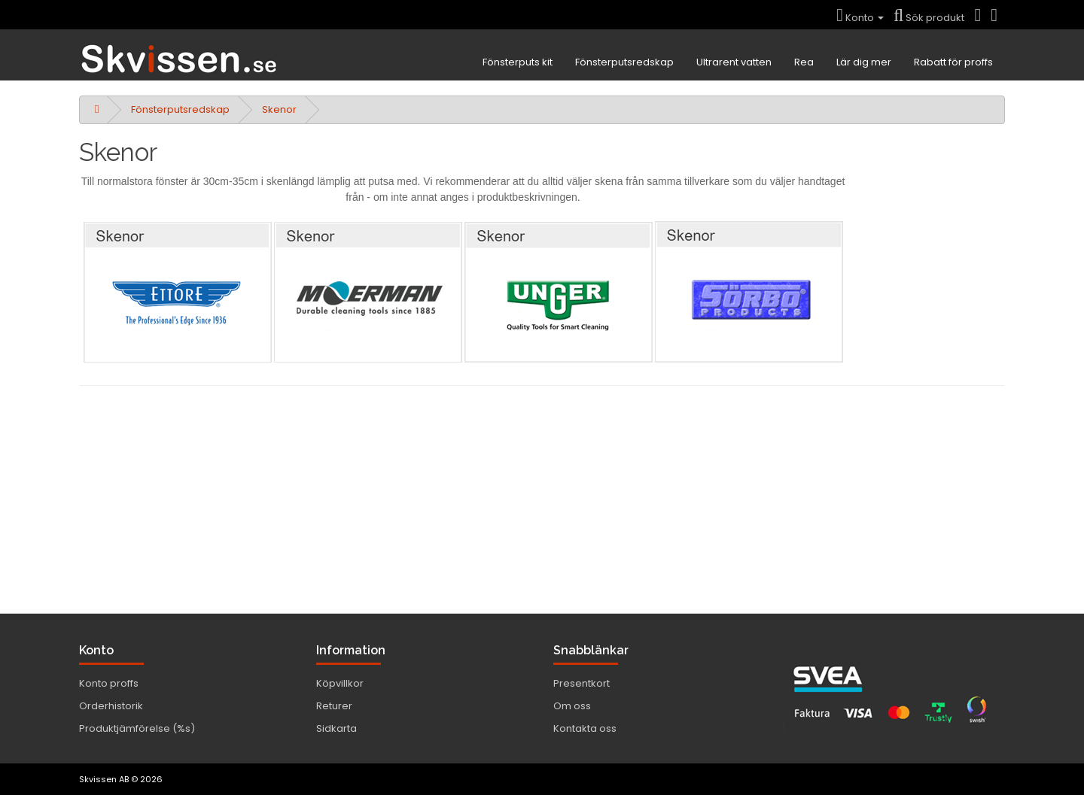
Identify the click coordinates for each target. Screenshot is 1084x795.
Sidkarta (336, 728)
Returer (334, 706)
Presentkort (581, 683)
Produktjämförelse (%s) (137, 728)
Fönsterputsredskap (624, 62)
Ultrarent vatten (734, 62)
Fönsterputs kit (518, 62)
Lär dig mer (863, 62)
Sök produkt (929, 18)
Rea (804, 62)
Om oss (572, 706)
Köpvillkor (340, 683)
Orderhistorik (111, 706)
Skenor (279, 109)
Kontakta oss (585, 728)
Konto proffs (109, 683)
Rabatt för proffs (953, 62)
